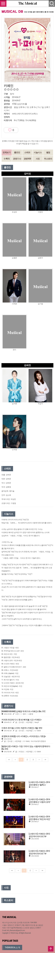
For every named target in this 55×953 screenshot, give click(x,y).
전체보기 (7, 152)
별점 (48, 152)
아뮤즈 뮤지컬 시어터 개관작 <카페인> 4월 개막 (21, 728)
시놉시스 (38, 152)
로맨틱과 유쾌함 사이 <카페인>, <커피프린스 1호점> (23, 736)
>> (45, 760)
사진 (38, 159)
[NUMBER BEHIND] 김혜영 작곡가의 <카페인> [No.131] (23, 711)
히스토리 (48, 159)
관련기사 (17, 159)
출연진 (17, 152)
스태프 (27, 152)
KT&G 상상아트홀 (19, 104)
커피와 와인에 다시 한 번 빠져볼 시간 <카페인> (21, 720)
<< (9, 760)
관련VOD (27, 159)
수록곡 (7, 159)
